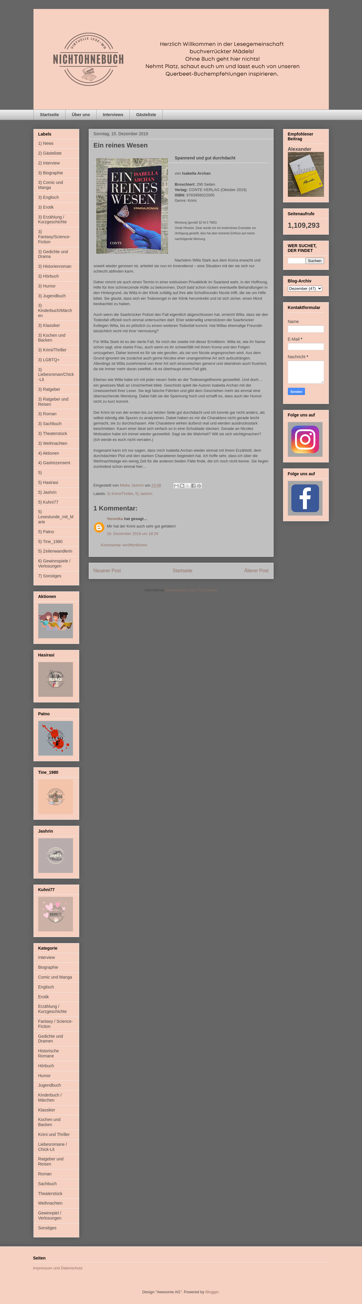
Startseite (49, 114)
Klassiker (46, 1110)
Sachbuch (47, 1183)
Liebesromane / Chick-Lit (52, 1147)
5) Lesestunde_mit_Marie (56, 516)
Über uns (81, 114)
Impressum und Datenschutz (58, 1268)
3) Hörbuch (48, 276)
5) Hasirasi (48, 482)
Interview (46, 957)
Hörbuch (46, 1065)
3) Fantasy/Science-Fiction (54, 236)
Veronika (115, 518)
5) (40, 472)
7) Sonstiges (50, 575)
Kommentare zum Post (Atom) (191, 590)
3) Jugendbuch (52, 295)
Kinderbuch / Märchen (50, 1097)
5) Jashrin (143, 493)
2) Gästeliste (50, 153)
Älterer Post (256, 570)
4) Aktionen (48, 453)
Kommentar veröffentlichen (124, 545)
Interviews (113, 114)
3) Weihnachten (53, 443)
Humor (44, 1075)
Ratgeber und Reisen (51, 1161)
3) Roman (47, 413)
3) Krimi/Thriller (120, 493)
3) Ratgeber (49, 389)
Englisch (46, 987)
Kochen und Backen (49, 1122)
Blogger (212, 1292)
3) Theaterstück (52, 433)
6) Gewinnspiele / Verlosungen (54, 563)
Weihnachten (50, 1203)
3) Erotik (46, 207)
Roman (45, 1173)
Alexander (299, 149)
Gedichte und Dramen (50, 1039)
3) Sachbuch (50, 423)
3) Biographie (50, 172)
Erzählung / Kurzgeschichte (52, 1009)
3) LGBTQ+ (49, 359)
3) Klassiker (49, 325)
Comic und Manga (55, 977)
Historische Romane (48, 1053)
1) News (46, 143)
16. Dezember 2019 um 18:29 (132, 533)
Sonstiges (47, 1227)
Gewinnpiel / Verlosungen (50, 1215)
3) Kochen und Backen (51, 338)
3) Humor (47, 286)
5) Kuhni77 (48, 502)
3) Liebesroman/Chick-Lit (56, 374)
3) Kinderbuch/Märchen (55, 310)
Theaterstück (50, 1193)
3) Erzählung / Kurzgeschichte (52, 219)
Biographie (48, 967)
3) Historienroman (54, 266)
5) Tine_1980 (50, 541)
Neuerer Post (107, 570)
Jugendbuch (49, 1085)
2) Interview (49, 163)
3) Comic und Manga (50, 185)
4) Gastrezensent (54, 462)
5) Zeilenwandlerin (55, 551)
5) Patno (46, 531)
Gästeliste (146, 114)
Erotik (43, 996)
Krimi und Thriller (54, 1134)
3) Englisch (48, 197)
